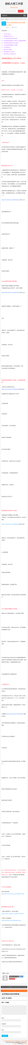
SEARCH (21, 11)
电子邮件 (4, 1024)
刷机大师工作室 (14, 976)
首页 (3, 19)
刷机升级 (7, 19)
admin (8, 27)
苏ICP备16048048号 (8, 1040)
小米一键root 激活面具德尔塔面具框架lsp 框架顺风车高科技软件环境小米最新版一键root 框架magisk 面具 (14, 991)
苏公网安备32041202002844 (19, 1040)
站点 (21, 976)
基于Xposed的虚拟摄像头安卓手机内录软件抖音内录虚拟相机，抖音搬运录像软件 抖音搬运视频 (14, 987)
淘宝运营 (25, 1043)
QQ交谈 (12, 978)
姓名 (3, 1018)
